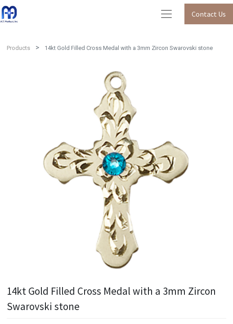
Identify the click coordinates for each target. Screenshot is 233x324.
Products (18, 48)
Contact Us (209, 13)
